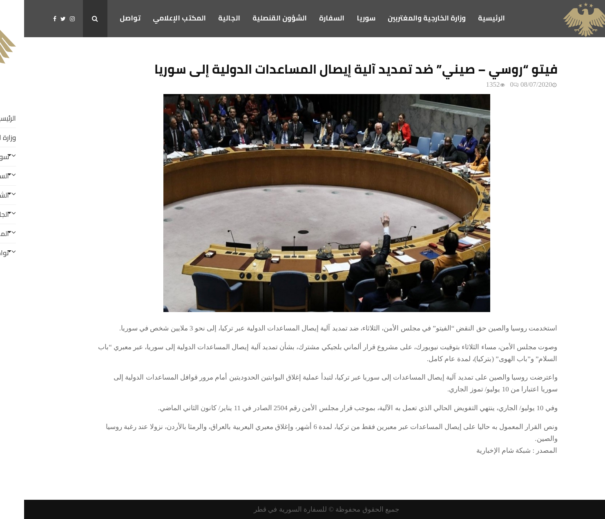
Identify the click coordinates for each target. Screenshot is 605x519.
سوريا (342, 18)
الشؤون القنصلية (255, 18)
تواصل (106, 18)
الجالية (205, 18)
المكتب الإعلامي (155, 18)
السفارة (307, 18)
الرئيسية (467, 18)
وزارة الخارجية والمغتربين (403, 18)
